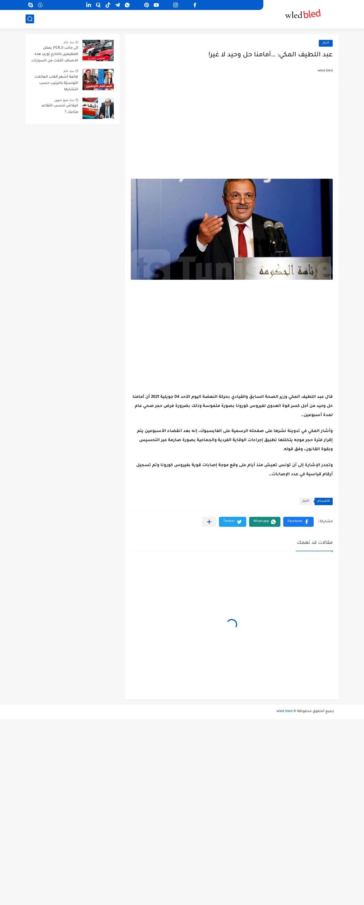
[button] (298, 522)
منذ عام (68, 42)
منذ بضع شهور (64, 100)
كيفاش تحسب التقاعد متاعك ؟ (59, 109)
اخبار (325, 43)
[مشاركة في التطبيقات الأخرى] (209, 522)
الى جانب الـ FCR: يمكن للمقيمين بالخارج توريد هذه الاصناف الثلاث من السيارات (54, 54)
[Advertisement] (232, 132)
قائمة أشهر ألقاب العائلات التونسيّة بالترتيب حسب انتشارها (56, 83)
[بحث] (30, 19)
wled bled (284, 711)
